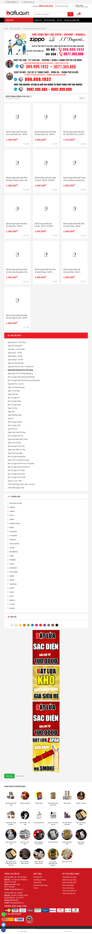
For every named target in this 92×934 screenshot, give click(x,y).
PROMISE (11, 560)
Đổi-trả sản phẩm (68, 885)
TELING (11, 604)
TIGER (10, 556)
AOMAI (10, 576)
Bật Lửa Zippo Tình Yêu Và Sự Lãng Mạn (21, 463)
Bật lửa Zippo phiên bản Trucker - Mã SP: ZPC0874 (44, 224)
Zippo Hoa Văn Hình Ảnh (16, 363)
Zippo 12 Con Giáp (14, 391)
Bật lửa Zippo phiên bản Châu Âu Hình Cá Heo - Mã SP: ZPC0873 (73, 224)
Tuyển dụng (37, 882)
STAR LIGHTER (13, 544)
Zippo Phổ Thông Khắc (15, 345)
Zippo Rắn (11, 411)
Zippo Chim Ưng (13, 394)
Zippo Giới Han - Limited (15, 384)
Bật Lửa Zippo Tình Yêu (15, 436)
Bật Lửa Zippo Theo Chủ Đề (17, 477)
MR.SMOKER (12, 552)
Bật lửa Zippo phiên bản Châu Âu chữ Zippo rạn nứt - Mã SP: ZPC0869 (17, 316)
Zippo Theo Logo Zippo (15, 453)
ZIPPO (10, 515)
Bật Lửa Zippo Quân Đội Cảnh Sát (19, 467)
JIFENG (11, 548)
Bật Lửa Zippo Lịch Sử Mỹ (16, 470)
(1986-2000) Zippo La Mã (16, 487)
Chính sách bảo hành (69, 882)
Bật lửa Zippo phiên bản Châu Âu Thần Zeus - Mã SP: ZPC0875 (16, 224)
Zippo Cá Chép (12, 408)
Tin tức (59, 20)
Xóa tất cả (19, 776)
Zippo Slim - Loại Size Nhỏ (16, 349)
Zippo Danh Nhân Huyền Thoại (17, 439)
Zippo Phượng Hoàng (14, 415)
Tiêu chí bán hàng (68, 888)
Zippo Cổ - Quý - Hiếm (15, 481)
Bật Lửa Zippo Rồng (14, 401)
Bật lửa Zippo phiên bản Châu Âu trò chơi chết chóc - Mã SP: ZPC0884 (17, 133)
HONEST (11, 507)
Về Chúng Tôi (37, 877)
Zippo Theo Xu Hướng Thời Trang (18, 460)
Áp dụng (9, 776)
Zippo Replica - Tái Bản (15, 356)
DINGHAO (11, 539)
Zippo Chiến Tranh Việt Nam (17, 432)
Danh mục (10, 20)
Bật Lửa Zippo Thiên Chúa (16, 446)
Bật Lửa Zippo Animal (15, 422)
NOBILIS (11, 600)
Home (6, 28)
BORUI (10, 527)
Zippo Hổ (11, 418)
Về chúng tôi (9, 25)
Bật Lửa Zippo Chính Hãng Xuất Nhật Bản (21, 377)
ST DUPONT (12, 535)
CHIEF (10, 596)
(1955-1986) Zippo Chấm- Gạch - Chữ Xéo (21, 484)
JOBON (10, 511)
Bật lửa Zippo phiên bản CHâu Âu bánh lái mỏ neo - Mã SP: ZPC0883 (45, 133)
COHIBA (11, 608)
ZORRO (10, 519)
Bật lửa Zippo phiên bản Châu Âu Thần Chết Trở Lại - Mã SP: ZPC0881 (73, 133)
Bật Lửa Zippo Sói (13, 397)
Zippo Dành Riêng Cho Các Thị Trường (20, 370)
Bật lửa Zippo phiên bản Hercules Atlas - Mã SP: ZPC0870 (71, 270)
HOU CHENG (12, 572)
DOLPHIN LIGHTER (14, 503)
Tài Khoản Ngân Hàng (40, 885)
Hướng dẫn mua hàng (69, 877)
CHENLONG (12, 531)
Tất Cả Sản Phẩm (49, 20)
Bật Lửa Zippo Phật (14, 425)
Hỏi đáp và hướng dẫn (71, 20)
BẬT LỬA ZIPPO (15, 28)
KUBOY (10, 588)
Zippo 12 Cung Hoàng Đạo (16, 387)
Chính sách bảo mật (68, 893)
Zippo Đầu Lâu (12, 429)
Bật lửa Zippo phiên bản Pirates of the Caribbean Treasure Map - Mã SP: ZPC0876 (74, 179)
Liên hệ (35, 888)
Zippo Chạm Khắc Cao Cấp (16, 449)
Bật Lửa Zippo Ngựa (14, 404)
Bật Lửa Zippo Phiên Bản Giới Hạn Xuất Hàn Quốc (24, 380)
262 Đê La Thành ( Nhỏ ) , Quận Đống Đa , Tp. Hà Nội (16, 896)
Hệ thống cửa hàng (39, 880)
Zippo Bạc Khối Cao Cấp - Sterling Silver (21, 366)
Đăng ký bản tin (27, 2)
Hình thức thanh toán (69, 891)
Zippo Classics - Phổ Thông (17, 342)
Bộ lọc (82, 98)
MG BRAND (12, 568)
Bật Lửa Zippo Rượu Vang (16, 474)
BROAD (10, 580)
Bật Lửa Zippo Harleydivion (17, 456)
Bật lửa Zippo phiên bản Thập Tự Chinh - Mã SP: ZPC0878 (45, 178)
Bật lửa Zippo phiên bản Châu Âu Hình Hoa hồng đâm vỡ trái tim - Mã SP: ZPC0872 (17, 270)
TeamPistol (12, 584)
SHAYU (10, 564)
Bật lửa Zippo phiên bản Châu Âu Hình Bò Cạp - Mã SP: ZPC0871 (45, 270)
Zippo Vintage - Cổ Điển (15, 359)
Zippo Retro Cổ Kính (14, 442)
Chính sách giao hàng (69, 880)
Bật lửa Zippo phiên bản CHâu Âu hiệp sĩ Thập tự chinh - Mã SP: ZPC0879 (16, 179)
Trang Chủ (38, 20)
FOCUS (10, 592)
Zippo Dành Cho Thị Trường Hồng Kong (20, 373)
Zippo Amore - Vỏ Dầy (15, 352)
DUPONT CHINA (13, 523)
